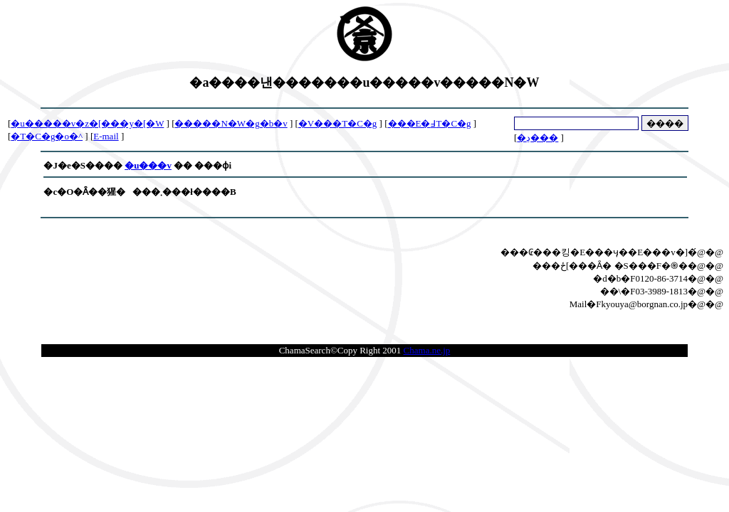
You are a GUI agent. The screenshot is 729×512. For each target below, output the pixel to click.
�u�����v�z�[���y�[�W (87, 123)
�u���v (148, 165)
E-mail (105, 136)
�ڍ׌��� (537, 137)
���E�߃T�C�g (429, 123)
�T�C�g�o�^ (47, 136)
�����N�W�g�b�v (230, 123)
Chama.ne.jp (427, 350)
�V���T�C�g (337, 123)
